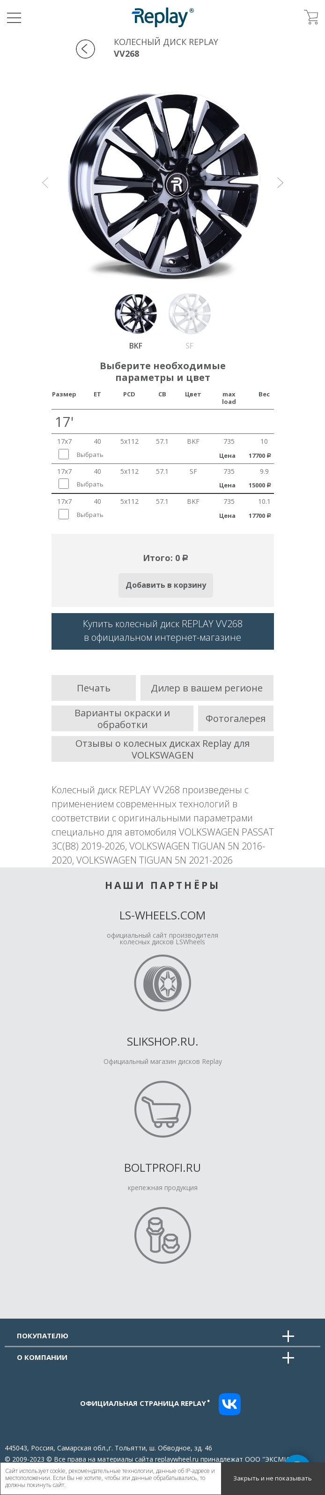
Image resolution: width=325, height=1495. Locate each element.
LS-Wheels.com (162, 915)
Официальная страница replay (145, 1403)
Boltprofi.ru (162, 1167)
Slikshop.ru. (163, 1041)
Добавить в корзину (166, 585)
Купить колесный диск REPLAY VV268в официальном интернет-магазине (163, 630)
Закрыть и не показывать (272, 1478)
